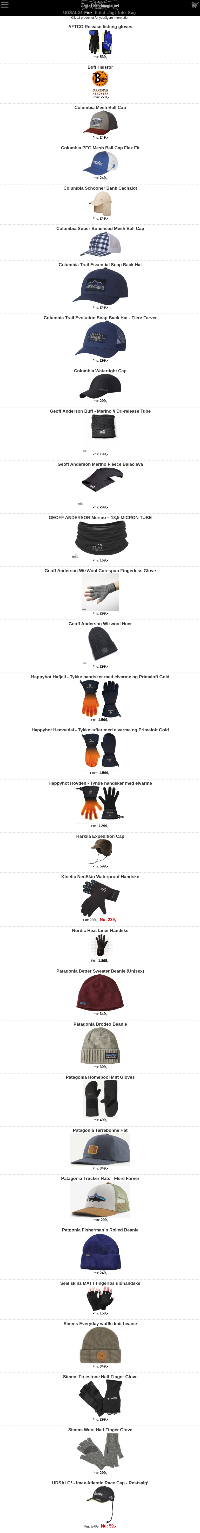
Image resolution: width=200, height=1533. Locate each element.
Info (122, 12)
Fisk (89, 12)
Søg (132, 12)
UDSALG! (73, 12)
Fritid (100, 12)
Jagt (112, 12)
